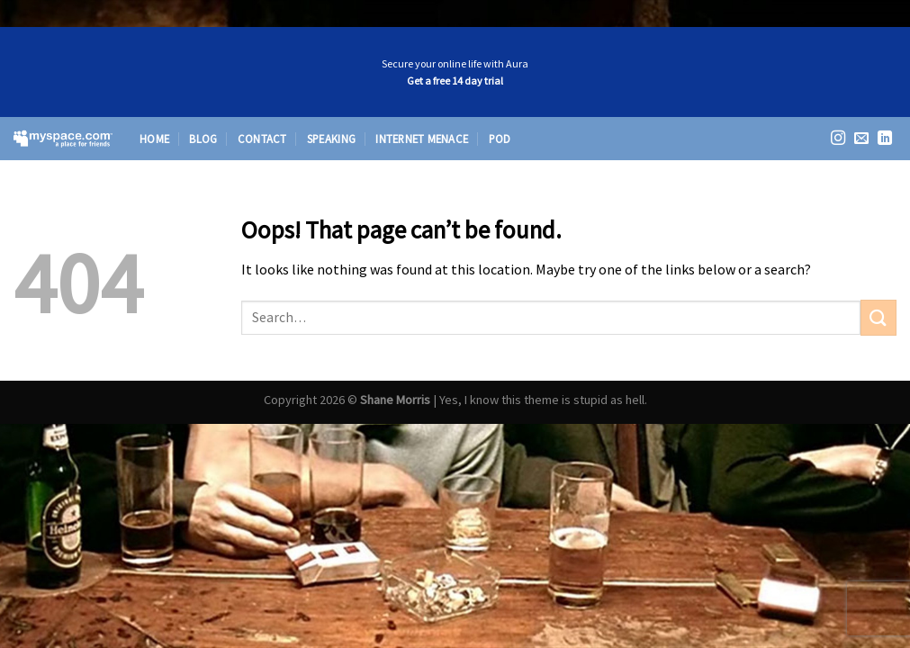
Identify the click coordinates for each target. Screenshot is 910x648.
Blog (203, 138)
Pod (500, 138)
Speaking (331, 138)
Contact (262, 138)
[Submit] (878, 317)
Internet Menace (421, 138)
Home (154, 138)
